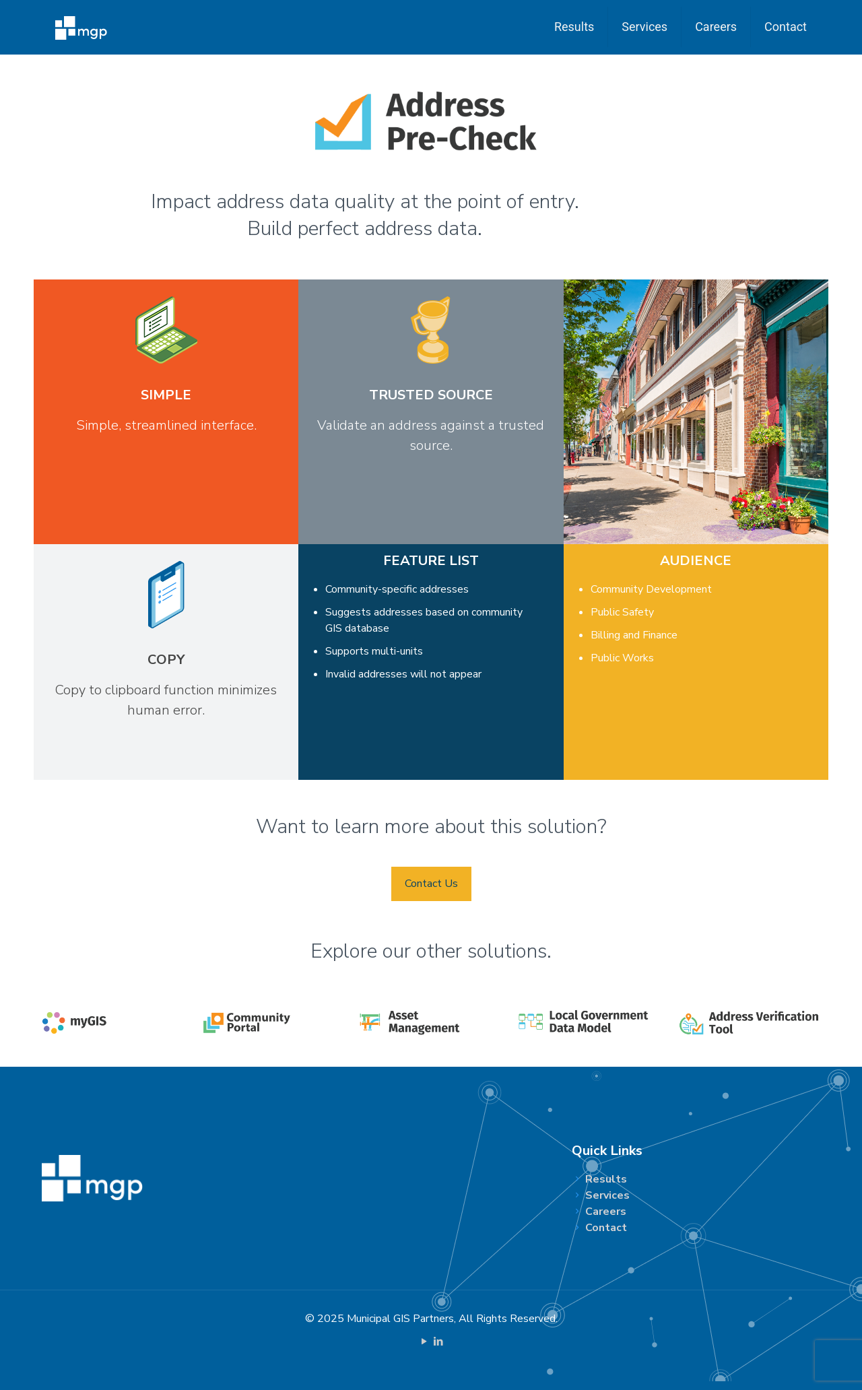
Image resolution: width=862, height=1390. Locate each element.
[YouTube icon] (424, 1341)
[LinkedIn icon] (438, 1341)
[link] (113, 1022)
